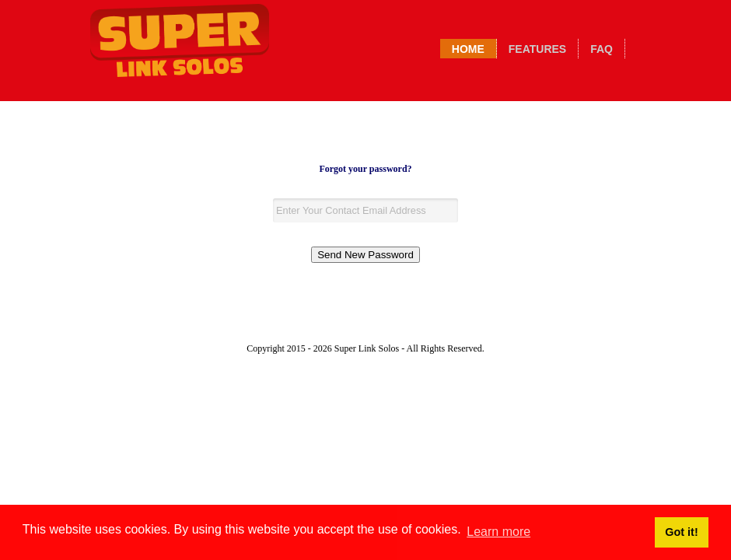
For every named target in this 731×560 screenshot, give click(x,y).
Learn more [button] (498, 531)
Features (537, 49)
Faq (601, 49)
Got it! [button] (681, 532)
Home (468, 49)
